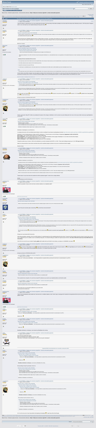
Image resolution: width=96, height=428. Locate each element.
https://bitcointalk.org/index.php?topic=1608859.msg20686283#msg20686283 (78, 132)
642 (22, 416)
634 (10, 416)
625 (85, 16)
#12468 (92, 181)
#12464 (92, 79)
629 (2, 416)
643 (24, 416)
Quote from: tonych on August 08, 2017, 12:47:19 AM (26, 121)
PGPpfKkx (5, 20)
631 (5, 416)
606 (56, 16)
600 (47, 16)
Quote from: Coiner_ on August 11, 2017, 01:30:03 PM (26, 383)
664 (55, 416)
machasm (5, 148)
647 (30, 416)
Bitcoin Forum (4, 12)
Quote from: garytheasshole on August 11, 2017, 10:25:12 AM (27, 273)
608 (59, 16)
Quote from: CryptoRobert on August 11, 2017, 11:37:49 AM (27, 311)
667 (60, 416)
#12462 (92, 30)
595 (39, 16)
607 (57, 16)
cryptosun (5, 78)
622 (80, 16)
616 (71, 16)
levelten (4, 318)
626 (86, 415)
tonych (4, 118)
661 (51, 416)
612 (65, 16)
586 (25, 16)
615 (69, 16)
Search (11, 10)
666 (58, 416)
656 (43, 416)
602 (50, 16)
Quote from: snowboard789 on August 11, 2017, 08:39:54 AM (28, 82)
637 (14, 416)
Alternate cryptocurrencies (13, 12)
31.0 (15, 8)
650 (34, 416)
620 (77, 16)
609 (60, 16)
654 (40, 416)
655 (42, 416)
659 (48, 416)
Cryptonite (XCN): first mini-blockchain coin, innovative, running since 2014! (55, 348)
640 (19, 416)
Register (17, 10)
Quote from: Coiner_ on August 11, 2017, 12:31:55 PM (26, 321)
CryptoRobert (5, 99)
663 (54, 416)
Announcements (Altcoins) (24, 12)
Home (5, 10)
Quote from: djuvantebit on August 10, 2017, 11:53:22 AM (28, 49)
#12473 (92, 271)
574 (7, 16)
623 (82, 16)
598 (44, 16)
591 (33, 16)
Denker (4, 271)
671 (66, 416)
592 (34, 16)
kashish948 (5, 198)
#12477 (92, 319)
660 (49, 416)
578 (13, 16)
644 (25, 416)
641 (21, 416)
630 (4, 416)
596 (41, 16)
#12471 (92, 244)
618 (74, 16)
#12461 (92, 21)
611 (63, 16)
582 (19, 16)
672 (68, 416)
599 (45, 16)
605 (54, 16)
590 (31, 16)
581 (18, 16)
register (15, 6)
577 (12, 16)
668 (62, 416)
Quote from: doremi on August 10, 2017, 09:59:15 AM (27, 50)
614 (68, 16)
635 (11, 416)
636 (13, 416)
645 (27, 416)
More (20, 10)
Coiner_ (4, 214)
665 (57, 416)
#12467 (92, 148)
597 (42, 16)
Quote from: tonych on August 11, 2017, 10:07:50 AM (26, 150)
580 (16, 16)
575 (9, 16)
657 (45, 416)
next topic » (91, 15)
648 (31, 416)
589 (30, 16)
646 (28, 416)
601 (48, 16)
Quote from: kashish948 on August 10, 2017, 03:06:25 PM (27, 48)
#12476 (92, 309)
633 (8, 416)
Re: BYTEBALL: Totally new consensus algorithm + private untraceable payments (36, 20)
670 (65, 416)
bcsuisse (4, 30)
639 (18, 416)
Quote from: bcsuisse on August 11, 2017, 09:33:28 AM (26, 81)
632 (7, 416)
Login (14, 10)
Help (8, 10)
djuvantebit (5, 45)
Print (92, 16)
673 (69, 416)
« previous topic (90, 14)
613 (66, 16)
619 (75, 16)
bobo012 (4, 280)
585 (24, 16)
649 (33, 416)
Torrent (17, 8)
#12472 (92, 255)
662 (52, 416)
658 (46, 416)
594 (37, 16)
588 (28, 16)
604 (53, 16)
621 (78, 16)
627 (88, 415)
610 (62, 16)
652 (37, 416)
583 (21, 16)
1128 (73, 416)
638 (16, 416)
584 (22, 16)
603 (51, 16)
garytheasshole (6, 181)
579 (15, 16)
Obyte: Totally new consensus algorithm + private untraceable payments (45, 12)
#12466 (92, 119)
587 (27, 16)
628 (90, 415)
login (12, 6)
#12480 (92, 381)
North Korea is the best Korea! (22, 196)
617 (72, 16)
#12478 (92, 333)
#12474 (92, 281)
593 (36, 16)
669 (63, 416)
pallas (4, 332)
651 (36, 416)
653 (39, 416)
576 (10, 16)
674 (71, 416)
